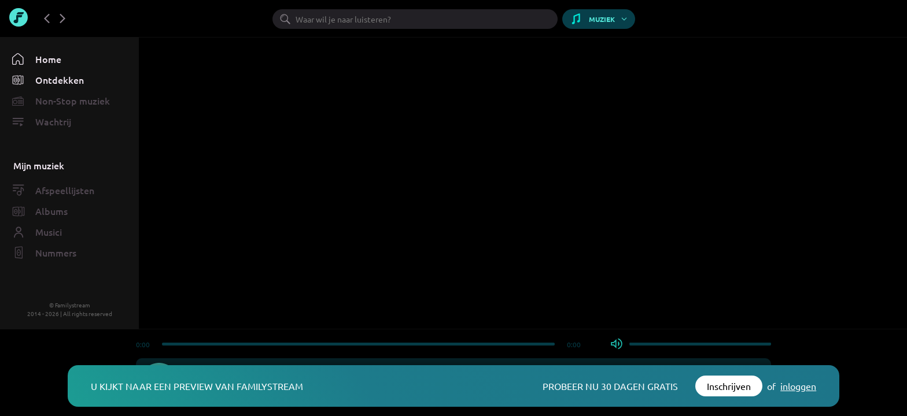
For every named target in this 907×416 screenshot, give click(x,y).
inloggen (798, 386)
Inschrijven (729, 386)
